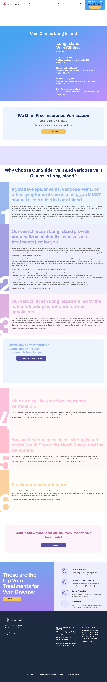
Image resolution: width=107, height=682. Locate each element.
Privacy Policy (55, 674)
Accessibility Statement (67, 674)
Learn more (53, 545)
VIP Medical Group (44, 674)
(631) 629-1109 (63, 83)
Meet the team (32, 3)
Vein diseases (45, 3)
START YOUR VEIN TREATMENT (31, 358)
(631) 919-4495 (63, 62)
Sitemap (77, 674)
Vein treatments (58, 3)
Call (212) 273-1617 (53, 120)
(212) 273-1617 (63, 73)
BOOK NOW (12, 599)
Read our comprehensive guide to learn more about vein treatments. (33, 288)
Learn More (53, 131)
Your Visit (79, 3)
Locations (69, 3)
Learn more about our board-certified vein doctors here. (29, 328)
